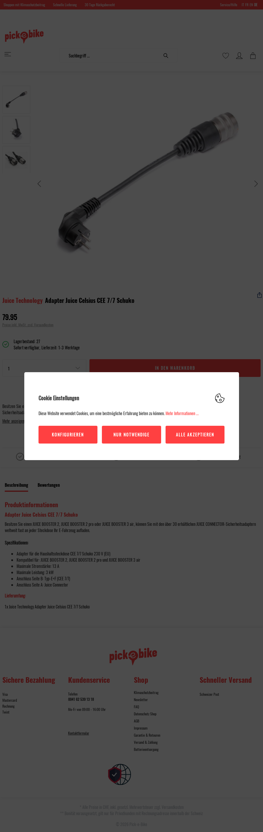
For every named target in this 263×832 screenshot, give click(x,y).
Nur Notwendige (131, 434)
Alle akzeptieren (195, 434)
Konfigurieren (68, 434)
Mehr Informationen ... (182, 413)
